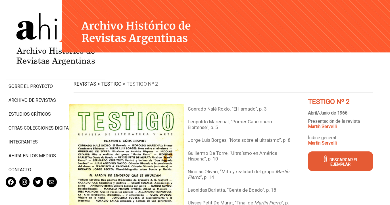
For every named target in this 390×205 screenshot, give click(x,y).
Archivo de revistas (32, 76)
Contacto (20, 151)
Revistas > (95, 82)
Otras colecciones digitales (31, 107)
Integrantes (23, 123)
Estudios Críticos (30, 90)
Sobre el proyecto (31, 62)
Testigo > (122, 82)
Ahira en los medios (32, 137)
